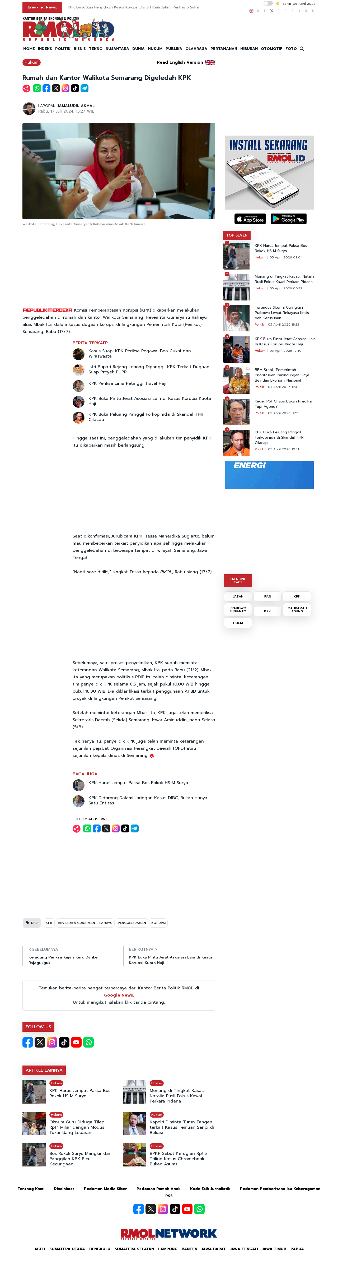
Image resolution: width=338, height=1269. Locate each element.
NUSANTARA (117, 49)
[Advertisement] (118, 267)
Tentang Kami (31, 1189)
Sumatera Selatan (134, 1249)
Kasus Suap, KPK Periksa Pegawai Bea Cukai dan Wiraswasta (139, 353)
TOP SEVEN (236, 235)
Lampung (167, 1249)
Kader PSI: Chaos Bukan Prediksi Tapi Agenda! (283, 404)
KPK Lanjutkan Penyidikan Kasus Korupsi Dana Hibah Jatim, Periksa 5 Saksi (133, 7)
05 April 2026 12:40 (286, 350)
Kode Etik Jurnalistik (210, 1189)
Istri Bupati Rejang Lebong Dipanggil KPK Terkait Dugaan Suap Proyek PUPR (148, 369)
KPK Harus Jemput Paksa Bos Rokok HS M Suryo (138, 782)
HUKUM (155, 49)
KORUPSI (158, 922)
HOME (29, 49)
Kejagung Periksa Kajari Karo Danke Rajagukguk (63, 960)
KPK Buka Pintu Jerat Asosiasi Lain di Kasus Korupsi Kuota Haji (149, 401)
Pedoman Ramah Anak (159, 1189)
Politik (259, 324)
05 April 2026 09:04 (286, 257)
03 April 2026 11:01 (283, 387)
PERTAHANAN (223, 49)
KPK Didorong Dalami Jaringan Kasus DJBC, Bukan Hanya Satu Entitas (147, 800)
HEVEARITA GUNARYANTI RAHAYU (85, 922)
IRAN (267, 596)
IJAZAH (238, 596)
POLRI (238, 622)
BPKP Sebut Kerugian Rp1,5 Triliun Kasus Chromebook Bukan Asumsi (178, 1159)
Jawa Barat (213, 1249)
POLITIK (63, 49)
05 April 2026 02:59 (284, 413)
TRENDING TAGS (238, 581)
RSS (169, 1196)
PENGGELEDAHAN (132, 922)
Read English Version (180, 62)
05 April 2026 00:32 (286, 288)
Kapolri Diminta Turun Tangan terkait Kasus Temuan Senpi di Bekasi (182, 1127)
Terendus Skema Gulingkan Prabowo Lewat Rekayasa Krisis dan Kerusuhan (282, 313)
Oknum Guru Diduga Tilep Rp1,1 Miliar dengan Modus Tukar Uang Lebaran (76, 1127)
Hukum (32, 62)
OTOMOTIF (271, 49)
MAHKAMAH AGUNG (297, 610)
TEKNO (95, 49)
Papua (297, 1249)
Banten (189, 1249)
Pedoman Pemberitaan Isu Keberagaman (280, 1189)
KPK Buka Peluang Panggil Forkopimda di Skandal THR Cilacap (145, 417)
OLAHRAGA (196, 49)
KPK (49, 922)
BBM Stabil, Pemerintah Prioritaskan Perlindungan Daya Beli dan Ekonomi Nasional (282, 375)
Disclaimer (64, 1189)
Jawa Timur (274, 1249)
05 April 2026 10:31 (283, 449)
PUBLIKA (174, 49)
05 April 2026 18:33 (283, 324)
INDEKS (45, 49)
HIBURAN (249, 49)
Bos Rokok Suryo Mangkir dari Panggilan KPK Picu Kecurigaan (80, 1159)
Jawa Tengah (244, 1249)
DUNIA (138, 49)
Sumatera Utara (67, 1249)
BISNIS (80, 49)
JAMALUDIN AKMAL (76, 106)
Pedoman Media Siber (105, 1189)
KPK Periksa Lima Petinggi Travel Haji (127, 383)
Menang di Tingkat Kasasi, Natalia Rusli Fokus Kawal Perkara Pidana (178, 1096)
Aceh (39, 1249)
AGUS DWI (97, 819)
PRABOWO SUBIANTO (237, 610)
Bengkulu (99, 1249)
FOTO (291, 49)
